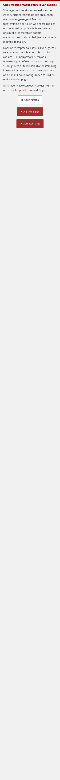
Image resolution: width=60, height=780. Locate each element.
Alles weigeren (32, 111)
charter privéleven (21, 90)
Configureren (31, 99)
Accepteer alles (31, 123)
